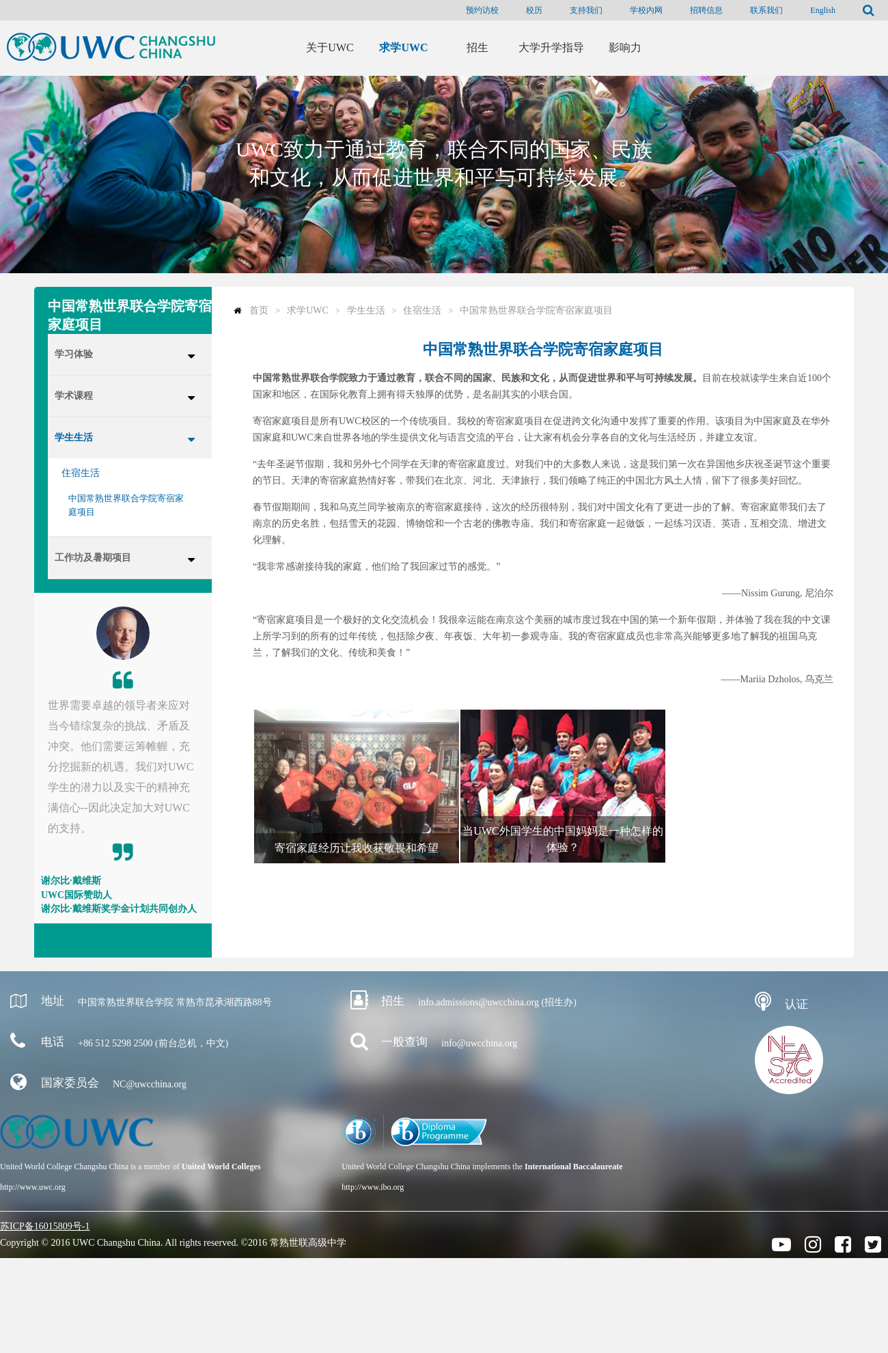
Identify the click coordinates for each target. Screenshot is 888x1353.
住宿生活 (80, 473)
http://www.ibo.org (373, 1187)
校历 (534, 10)
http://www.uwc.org (33, 1187)
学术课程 (74, 396)
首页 (258, 310)
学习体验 (74, 354)
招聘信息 (706, 10)
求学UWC (308, 310)
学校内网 (646, 10)
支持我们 (586, 10)
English (822, 10)
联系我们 (766, 10)
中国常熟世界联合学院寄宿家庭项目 (126, 505)
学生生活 (74, 437)
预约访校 (482, 10)
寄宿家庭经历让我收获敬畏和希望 (357, 848)
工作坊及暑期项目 (93, 558)
